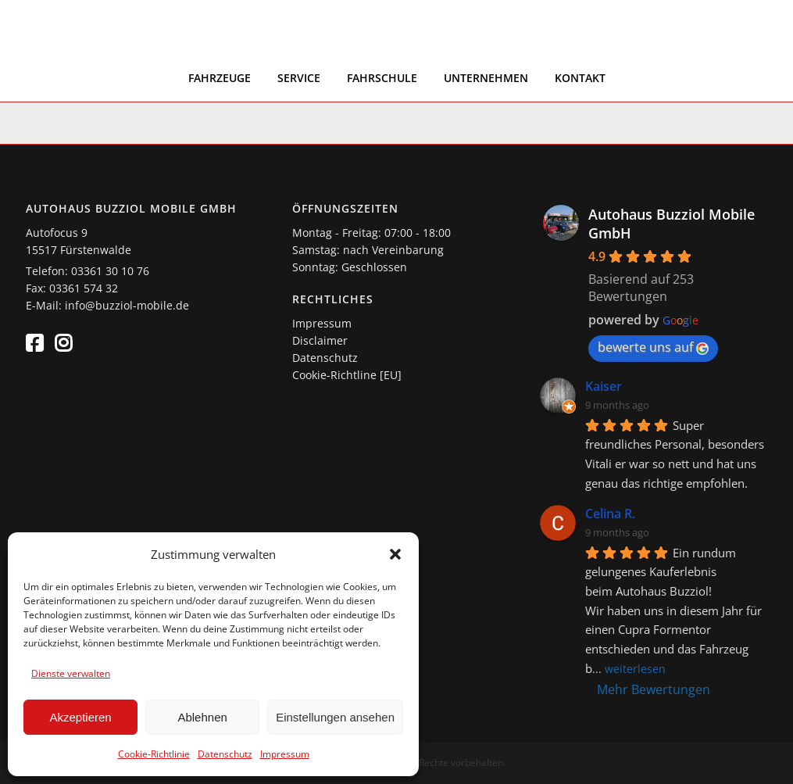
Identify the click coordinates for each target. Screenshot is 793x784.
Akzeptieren (80, 717)
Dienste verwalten (70, 673)
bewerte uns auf (653, 347)
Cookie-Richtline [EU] (347, 374)
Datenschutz (225, 754)
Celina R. (610, 513)
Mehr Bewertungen (653, 689)
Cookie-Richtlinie (154, 754)
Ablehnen (202, 717)
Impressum (284, 754)
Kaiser (603, 386)
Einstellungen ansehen (335, 717)
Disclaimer (320, 340)
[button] (395, 554)
